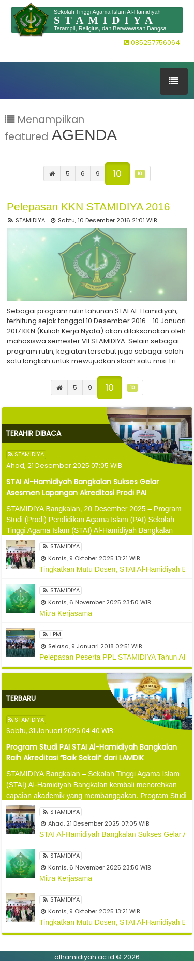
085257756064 (152, 43)
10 (117, 173)
